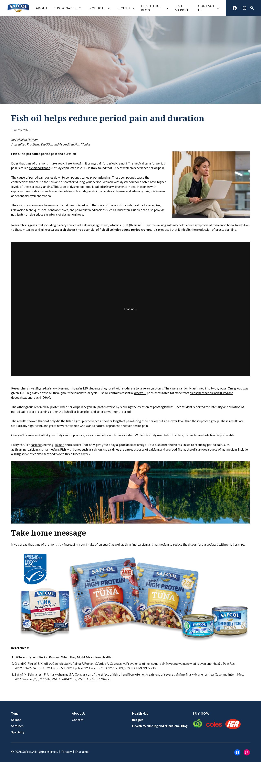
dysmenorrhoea (39, 168)
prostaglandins (100, 177)
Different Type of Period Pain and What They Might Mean (54, 657)
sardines (36, 444)
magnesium (51, 449)
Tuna (15, 713)
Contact (78, 720)
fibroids (81, 191)
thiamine (21, 449)
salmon (59, 444)
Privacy (66, 751)
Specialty (17, 732)
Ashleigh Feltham (27, 139)
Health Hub (140, 713)
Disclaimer (82, 751)
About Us (78, 713)
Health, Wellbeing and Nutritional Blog (160, 726)
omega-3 (140, 393)
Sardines (17, 726)
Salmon (16, 720)
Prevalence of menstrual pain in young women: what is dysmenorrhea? (173, 663)
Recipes (137, 720)
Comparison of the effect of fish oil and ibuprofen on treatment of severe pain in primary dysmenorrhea (144, 674)
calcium (33, 449)
